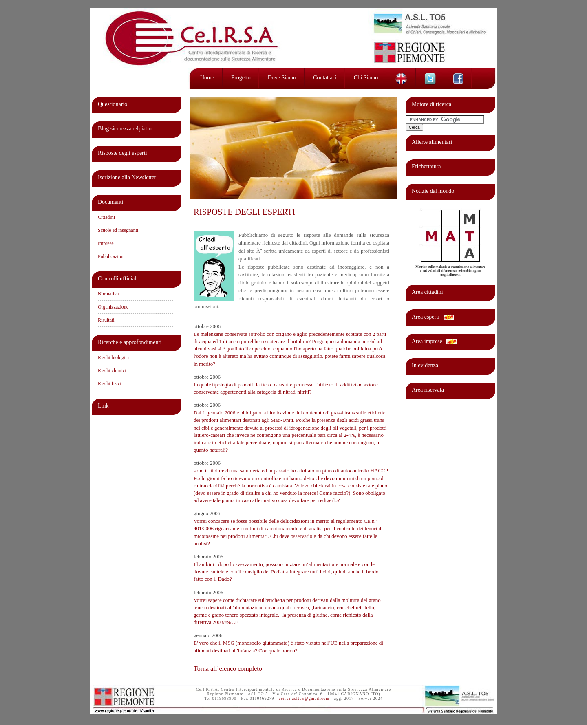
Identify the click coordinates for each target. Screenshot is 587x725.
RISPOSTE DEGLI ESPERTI (244, 211)
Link (103, 406)
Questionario (112, 104)
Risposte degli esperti (122, 153)
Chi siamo (366, 78)
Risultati (106, 320)
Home (207, 78)
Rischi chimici (112, 370)
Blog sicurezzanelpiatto (125, 129)
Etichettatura (426, 166)
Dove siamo (282, 78)
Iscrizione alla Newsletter (127, 177)
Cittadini (106, 217)
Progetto (240, 78)
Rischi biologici (113, 357)
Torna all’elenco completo (228, 668)
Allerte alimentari (432, 142)
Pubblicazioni (111, 256)
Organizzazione (113, 307)
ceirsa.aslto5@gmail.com (304, 698)
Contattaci (325, 78)
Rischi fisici (109, 383)
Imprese (106, 243)
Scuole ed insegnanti (118, 230)
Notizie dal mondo (433, 191)
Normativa (108, 294)
